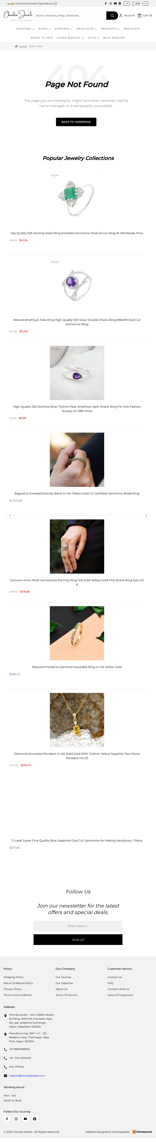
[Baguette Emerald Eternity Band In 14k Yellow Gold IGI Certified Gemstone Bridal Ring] (77, 472)
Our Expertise (64, 983)
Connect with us (118, 989)
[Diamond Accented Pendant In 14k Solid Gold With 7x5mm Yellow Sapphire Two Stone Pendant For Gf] (77, 732)
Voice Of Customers (120, 995)
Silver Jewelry (70, 37)
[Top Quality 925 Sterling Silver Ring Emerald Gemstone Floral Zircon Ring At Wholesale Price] (77, 212)
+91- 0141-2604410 (20, 1058)
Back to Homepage (76, 121)
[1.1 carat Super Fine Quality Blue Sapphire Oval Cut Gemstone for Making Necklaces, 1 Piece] (77, 819)
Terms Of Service (66, 995)
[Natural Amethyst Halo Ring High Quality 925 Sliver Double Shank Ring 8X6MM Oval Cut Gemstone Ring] (77, 298)
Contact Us (115, 977)
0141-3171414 (16, 1066)
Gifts (94, 37)
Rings (45, 28)
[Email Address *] (78, 926)
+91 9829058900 (19, 1049)
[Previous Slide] (10, 515)
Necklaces (87, 28)
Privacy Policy (13, 989)
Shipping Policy (14, 977)
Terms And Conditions (18, 995)
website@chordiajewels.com (27, 1075)
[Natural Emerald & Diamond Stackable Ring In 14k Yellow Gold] (77, 646)
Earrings (64, 28)
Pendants (110, 28)
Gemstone (25, 28)
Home (23, 46)
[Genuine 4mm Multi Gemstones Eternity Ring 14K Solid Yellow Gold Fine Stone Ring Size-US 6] (77, 559)
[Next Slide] (146, 515)
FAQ (110, 983)
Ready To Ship (42, 37)
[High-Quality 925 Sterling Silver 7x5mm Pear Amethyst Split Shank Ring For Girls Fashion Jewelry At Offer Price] (77, 385)
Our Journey (63, 977)
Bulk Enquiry (114, 37)
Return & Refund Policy (18, 983)
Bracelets (132, 28)
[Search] (112, 15)
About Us (61, 989)
